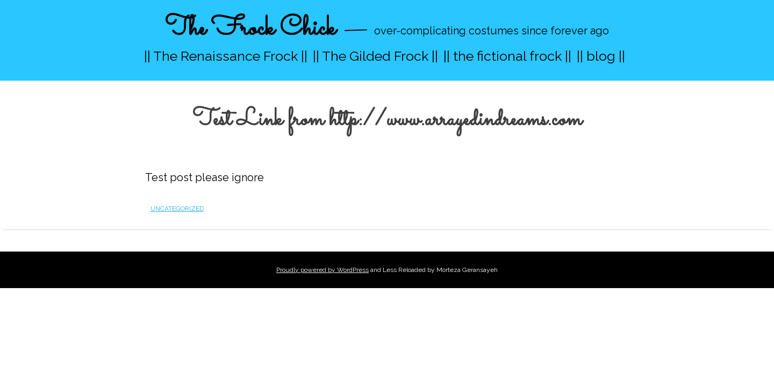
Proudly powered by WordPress (322, 270)
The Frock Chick (250, 28)
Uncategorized (177, 208)
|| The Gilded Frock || (375, 56)
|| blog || (601, 56)
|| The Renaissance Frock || (225, 56)
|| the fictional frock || (507, 56)
